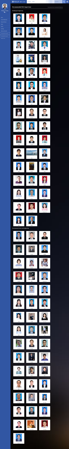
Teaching (2, 28)
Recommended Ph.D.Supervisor (4, 33)
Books (2, 24)
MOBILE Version (3, 38)
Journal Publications (4, 19)
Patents (2, 26)
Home (2, 17)
